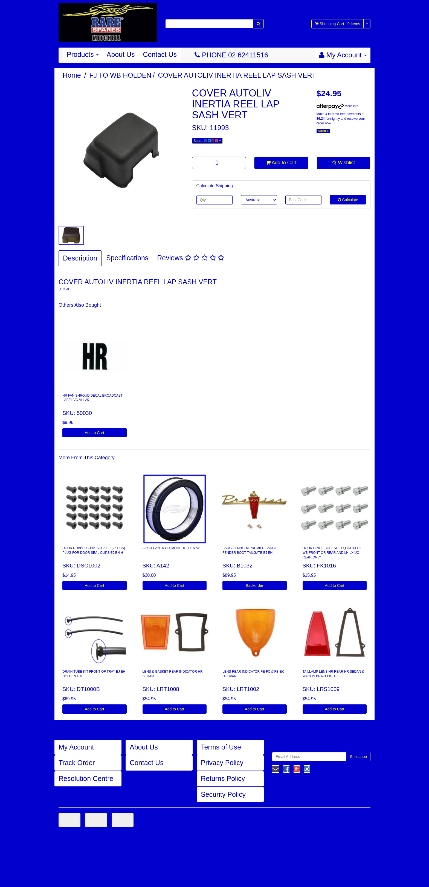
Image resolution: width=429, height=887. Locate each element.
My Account (76, 747)
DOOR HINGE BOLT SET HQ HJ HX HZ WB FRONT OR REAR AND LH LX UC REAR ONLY (332, 552)
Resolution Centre (86, 778)
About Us (121, 54)
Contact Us (160, 54)
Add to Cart (281, 162)
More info (337, 106)
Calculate (348, 200)
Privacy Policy (222, 762)
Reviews (190, 258)
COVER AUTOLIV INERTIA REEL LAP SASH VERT (237, 75)
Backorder (254, 585)
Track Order (77, 762)
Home (72, 75)
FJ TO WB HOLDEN (120, 75)
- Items (337, 24)
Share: (207, 141)
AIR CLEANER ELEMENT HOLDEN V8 (171, 548)
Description (80, 258)
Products (82, 54)
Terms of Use (221, 747)
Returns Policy (223, 778)
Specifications (127, 258)
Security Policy (223, 794)
